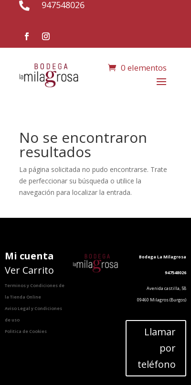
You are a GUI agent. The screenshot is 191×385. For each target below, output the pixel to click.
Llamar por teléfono (157, 348)
